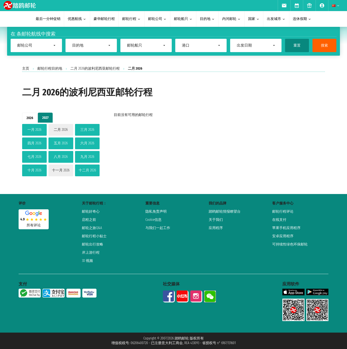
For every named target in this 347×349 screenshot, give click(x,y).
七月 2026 (34, 157)
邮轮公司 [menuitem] (157, 19)
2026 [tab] (30, 118)
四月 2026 (34, 143)
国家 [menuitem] (254, 19)
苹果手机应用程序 (286, 228)
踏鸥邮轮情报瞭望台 (225, 211)
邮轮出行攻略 (92, 244)
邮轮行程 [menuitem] (131, 19)
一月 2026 (34, 129)
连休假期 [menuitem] (302, 19)
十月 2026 (34, 170)
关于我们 (216, 220)
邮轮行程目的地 (49, 68)
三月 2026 (87, 129)
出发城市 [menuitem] (276, 19)
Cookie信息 (153, 220)
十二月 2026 (87, 170)
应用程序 (216, 228)
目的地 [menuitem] (207, 19)
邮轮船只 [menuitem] (183, 19)
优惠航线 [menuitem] (77, 19)
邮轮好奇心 (91, 211)
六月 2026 (87, 143)
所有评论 (34, 225)
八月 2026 (61, 157)
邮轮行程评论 (282, 211)
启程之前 (89, 220)
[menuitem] (284, 5)
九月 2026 (87, 157)
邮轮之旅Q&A (92, 228)
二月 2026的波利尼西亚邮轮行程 (95, 68)
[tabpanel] (61, 151)
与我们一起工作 (157, 228)
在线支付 (279, 220)
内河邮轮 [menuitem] (231, 19)
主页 (25, 68)
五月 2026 (61, 143)
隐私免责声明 (156, 211)
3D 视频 (87, 261)
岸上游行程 (91, 252)
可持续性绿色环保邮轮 (290, 244)
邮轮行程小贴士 (94, 236)
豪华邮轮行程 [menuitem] (104, 19)
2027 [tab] (45, 118)
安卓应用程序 (282, 236)
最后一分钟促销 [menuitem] (48, 19)
